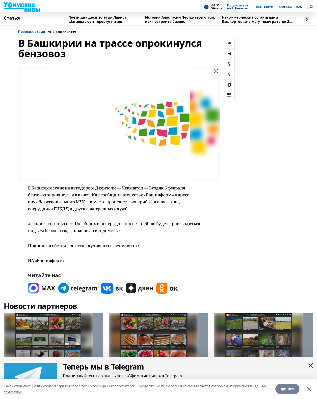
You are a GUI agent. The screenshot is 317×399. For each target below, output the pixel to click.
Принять (287, 389)
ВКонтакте (264, 6)
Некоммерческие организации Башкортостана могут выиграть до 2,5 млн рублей (256, 19)
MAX (298, 6)
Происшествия (31, 32)
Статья (12, 18)
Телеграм (284, 6)
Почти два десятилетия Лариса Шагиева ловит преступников (97, 19)
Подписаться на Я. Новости (237, 7)
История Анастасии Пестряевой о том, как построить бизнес (180, 19)
